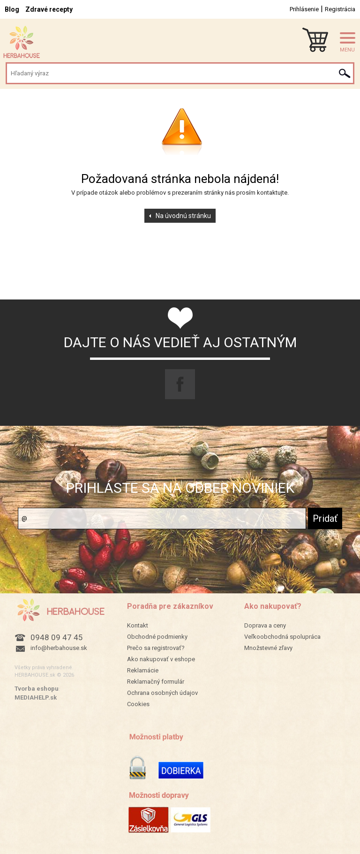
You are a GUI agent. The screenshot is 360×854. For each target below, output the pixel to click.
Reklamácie (142, 670)
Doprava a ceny (265, 625)
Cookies (138, 704)
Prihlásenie (304, 9)
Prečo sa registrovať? (156, 647)
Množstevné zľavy (268, 647)
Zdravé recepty (49, 9)
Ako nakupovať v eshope (161, 659)
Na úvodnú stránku (183, 215)
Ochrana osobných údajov (162, 692)
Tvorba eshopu (37, 688)
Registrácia (340, 9)
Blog (12, 9)
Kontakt (137, 625)
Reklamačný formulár (155, 681)
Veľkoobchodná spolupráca (282, 636)
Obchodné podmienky (157, 636)
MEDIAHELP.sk (36, 697)
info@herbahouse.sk (58, 647)
